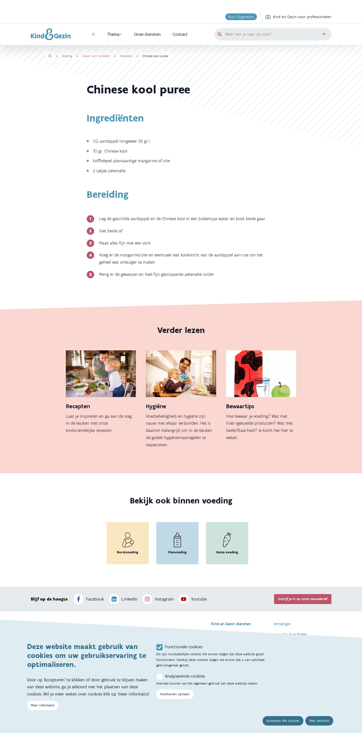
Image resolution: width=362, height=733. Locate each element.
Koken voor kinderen (96, 56)
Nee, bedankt (319, 723)
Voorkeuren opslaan (175, 696)
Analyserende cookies (185, 678)
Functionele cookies (183, 648)
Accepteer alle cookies (282, 723)
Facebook (89, 599)
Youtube (193, 599)
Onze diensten (147, 34)
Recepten (126, 56)
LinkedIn (123, 599)
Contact (180, 34)
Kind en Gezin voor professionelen (298, 16)
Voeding (67, 56)
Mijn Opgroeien (241, 16)
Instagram (158, 599)
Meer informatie (42, 707)
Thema (114, 34)
